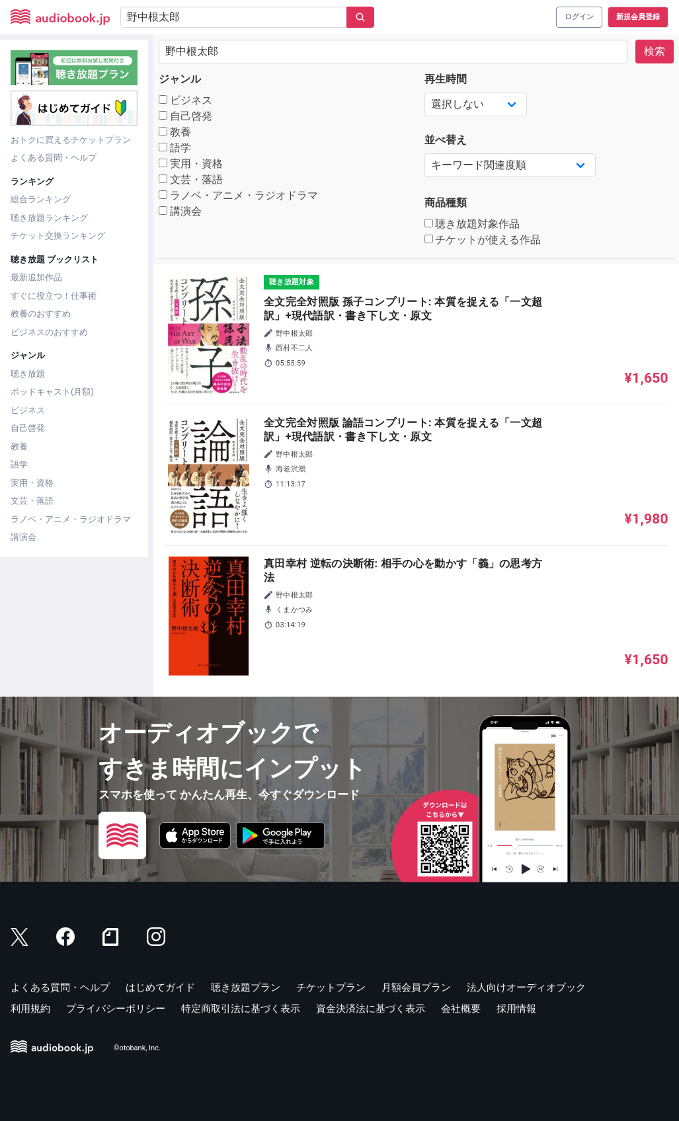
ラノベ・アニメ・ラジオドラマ (71, 519)
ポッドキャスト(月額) (52, 392)
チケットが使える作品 (482, 239)
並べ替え (445, 140)
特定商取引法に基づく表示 (240, 1009)
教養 (19, 446)
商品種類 (445, 202)
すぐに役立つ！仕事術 (54, 296)
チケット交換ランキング (58, 236)
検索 (654, 51)
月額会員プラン (416, 987)
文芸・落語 (32, 501)
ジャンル (180, 79)
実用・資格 (32, 483)
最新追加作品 (36, 277)
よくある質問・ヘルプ (54, 158)
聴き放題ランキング (49, 218)
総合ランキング (41, 199)
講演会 (23, 537)
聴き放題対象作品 (472, 223)
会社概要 (461, 1009)
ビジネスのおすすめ (49, 332)
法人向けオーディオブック (526, 987)
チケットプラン (331, 987)
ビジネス (28, 410)
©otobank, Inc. (137, 1048)
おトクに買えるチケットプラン (71, 140)
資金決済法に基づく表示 (370, 1009)
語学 (19, 464)
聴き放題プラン (245, 987)
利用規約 (30, 1009)
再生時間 (445, 79)
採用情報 (516, 1009)
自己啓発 (28, 428)
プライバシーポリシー (115, 1009)
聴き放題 (28, 374)
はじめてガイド (160, 987)
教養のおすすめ (41, 314)
